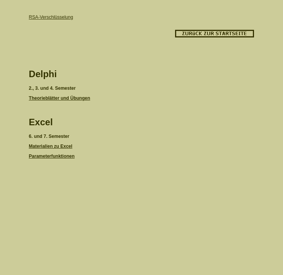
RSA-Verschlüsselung (51, 17)
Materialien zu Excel (50, 146)
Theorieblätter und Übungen (59, 98)
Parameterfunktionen (52, 156)
